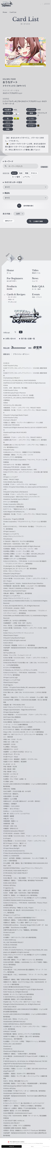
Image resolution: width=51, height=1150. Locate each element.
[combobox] (25, 187)
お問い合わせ (10, 345)
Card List (13, 12)
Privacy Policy (39, 1143)
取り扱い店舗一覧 (28, 345)
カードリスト (13, 302)
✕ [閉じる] (49, 1139)
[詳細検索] (44, 166)
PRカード (12, 305)
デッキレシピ (13, 308)
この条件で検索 (36, 223)
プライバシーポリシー (21, 361)
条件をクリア (11, 223)
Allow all (11, 1146)
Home (5, 12)
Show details (46, 1146)
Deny (32, 1146)
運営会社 (6, 361)
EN (40, 6)
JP (35, 6)
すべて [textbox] (7, 187)
